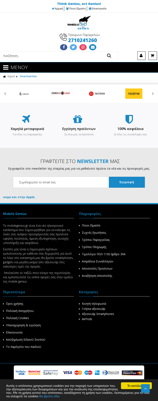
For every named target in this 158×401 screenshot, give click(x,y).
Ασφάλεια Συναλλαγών (96, 261)
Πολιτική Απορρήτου (18, 311)
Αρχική (57, 8)
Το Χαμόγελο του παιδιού (22, 347)
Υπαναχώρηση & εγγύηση (22, 325)
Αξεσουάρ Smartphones (96, 314)
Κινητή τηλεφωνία (92, 304)
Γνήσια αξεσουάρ (92, 309)
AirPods (85, 319)
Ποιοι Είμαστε (76, 8)
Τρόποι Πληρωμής (92, 247)
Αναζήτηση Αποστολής (95, 276)
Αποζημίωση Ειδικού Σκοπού (24, 339)
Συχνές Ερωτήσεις (92, 232)
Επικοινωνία (97, 8)
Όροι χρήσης (13, 304)
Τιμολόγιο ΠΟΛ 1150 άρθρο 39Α (102, 254)
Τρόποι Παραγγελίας (94, 240)
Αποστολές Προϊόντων (96, 268)
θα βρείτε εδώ (49, 396)
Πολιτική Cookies (16, 318)
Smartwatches (28, 76)
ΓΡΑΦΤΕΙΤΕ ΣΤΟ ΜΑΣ (80, 161)
